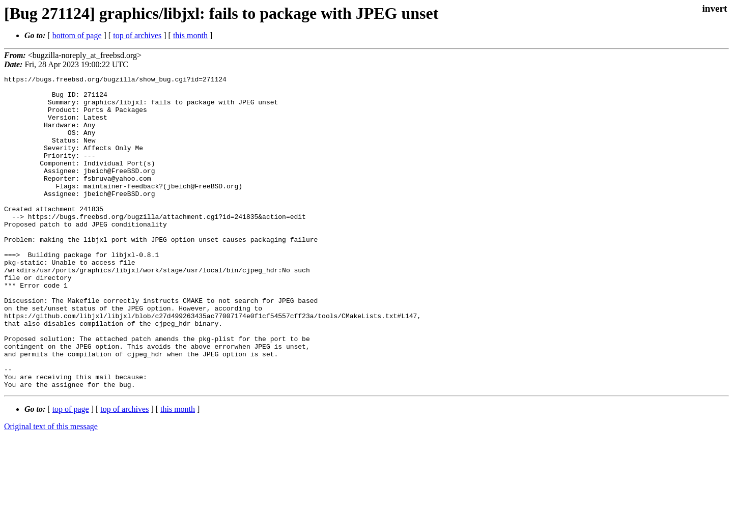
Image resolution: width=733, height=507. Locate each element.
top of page (70, 471)
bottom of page (77, 35)
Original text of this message (51, 489)
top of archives (137, 35)
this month (190, 35)
